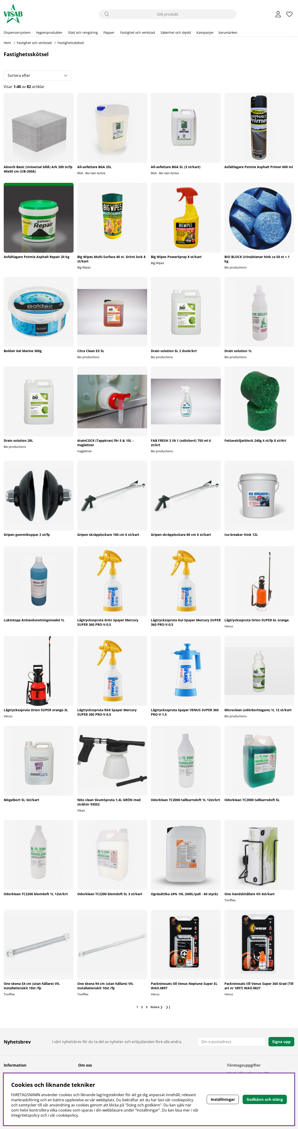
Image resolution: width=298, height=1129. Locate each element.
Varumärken (227, 32)
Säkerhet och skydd (176, 32)
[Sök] (168, 14)
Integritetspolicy (25, 1115)
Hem (7, 43)
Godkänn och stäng (265, 1099)
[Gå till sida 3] (146, 1007)
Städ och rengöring (83, 32)
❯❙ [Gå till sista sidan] (168, 1007)
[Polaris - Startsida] (13, 14)
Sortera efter (19, 75)
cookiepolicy (67, 1115)
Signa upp (281, 1041)
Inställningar (223, 1099)
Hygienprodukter (49, 32)
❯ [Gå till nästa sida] (156, 1007)
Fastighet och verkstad (137, 32)
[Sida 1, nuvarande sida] (137, 1007)
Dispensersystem (17, 32)
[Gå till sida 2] (142, 1007)
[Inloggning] (278, 14)
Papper (109, 32)
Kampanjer (205, 32)
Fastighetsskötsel (71, 43)
